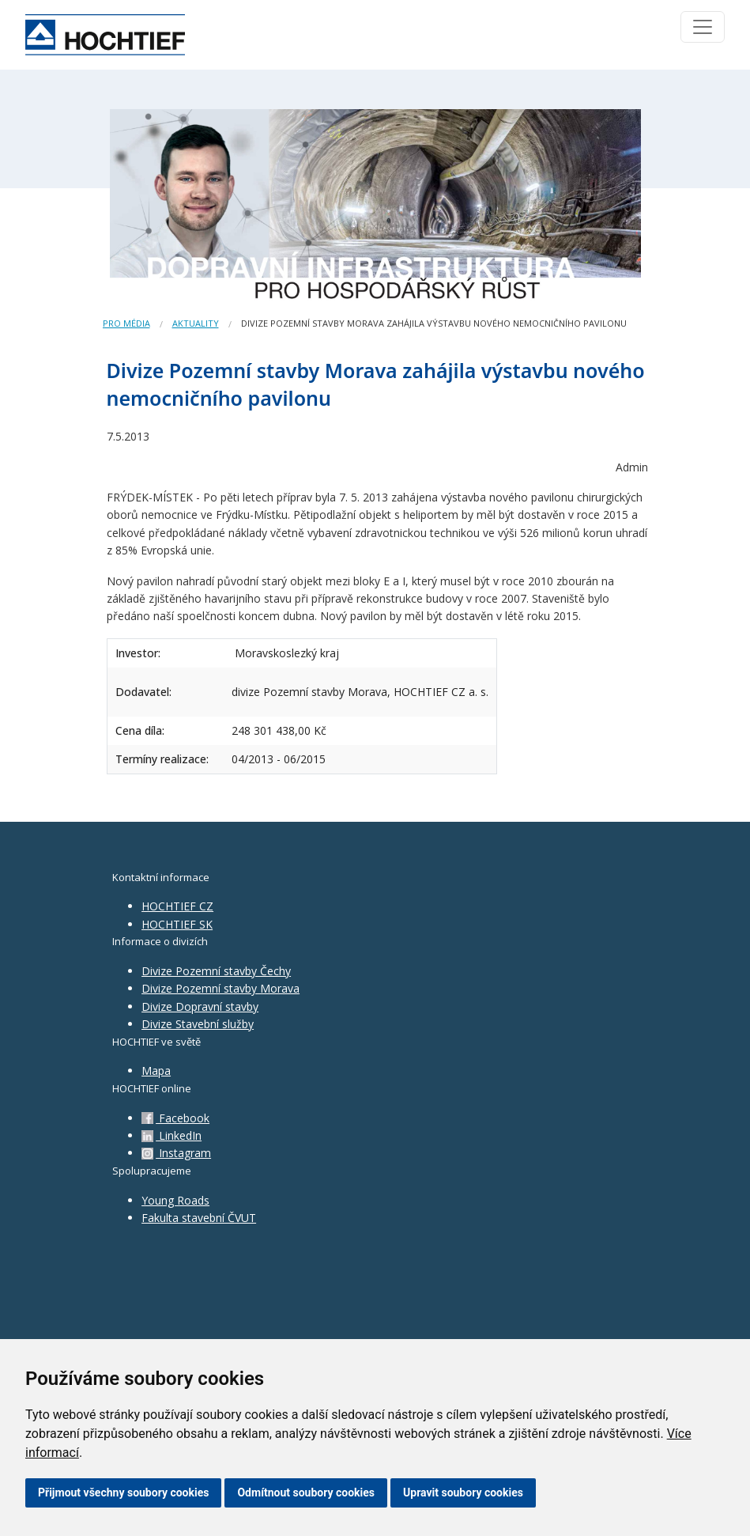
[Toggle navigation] (702, 27)
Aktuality (195, 323)
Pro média (126, 323)
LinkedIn (171, 1135)
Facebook (175, 1118)
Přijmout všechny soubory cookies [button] (123, 1492)
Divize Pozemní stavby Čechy (216, 970)
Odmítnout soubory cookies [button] (306, 1492)
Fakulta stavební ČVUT (198, 1217)
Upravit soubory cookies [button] (463, 1492)
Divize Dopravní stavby (199, 1006)
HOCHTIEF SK (177, 924)
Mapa (156, 1070)
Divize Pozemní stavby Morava (220, 988)
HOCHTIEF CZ (177, 906)
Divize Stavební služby (197, 1023)
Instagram (176, 1152)
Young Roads (175, 1200)
